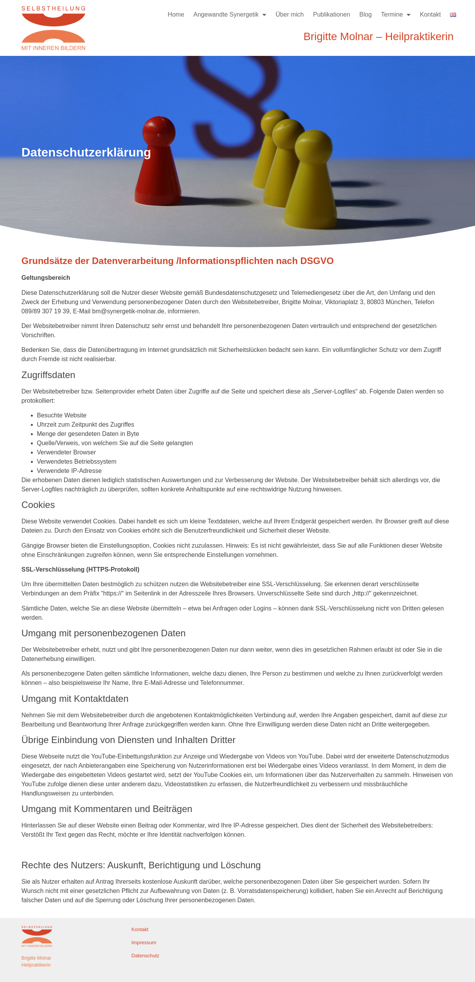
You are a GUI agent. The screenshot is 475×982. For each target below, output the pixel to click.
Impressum (144, 942)
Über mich (290, 14)
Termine (396, 15)
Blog (365, 14)
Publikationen (331, 14)
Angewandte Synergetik (229, 15)
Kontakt (430, 14)
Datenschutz (145, 955)
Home (176, 14)
